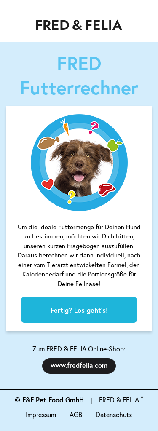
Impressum (41, 414)
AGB (76, 414)
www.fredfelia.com (79, 365)
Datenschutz (114, 414)
